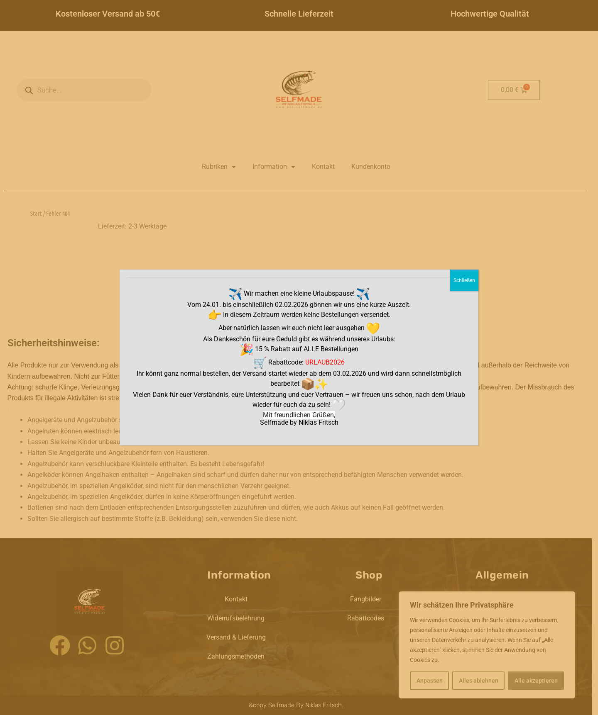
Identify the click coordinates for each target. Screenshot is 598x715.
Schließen (464, 280)
